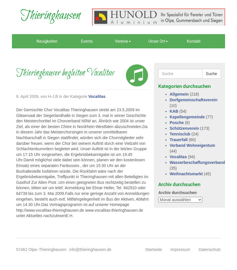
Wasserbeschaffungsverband (197, 162)
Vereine (123, 41)
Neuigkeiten (46, 41)
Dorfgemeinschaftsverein (193, 100)
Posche (177, 122)
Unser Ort (158, 41)
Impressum (180, 249)
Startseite (153, 249)
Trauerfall (179, 139)
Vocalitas (96, 96)
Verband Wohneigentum (192, 145)
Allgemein (179, 94)
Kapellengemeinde (187, 117)
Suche (211, 73)
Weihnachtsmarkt (186, 174)
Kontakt (193, 41)
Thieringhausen (50, 16)
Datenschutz (210, 249)
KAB (174, 111)
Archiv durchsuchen (177, 192)
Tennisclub (180, 134)
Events (87, 41)
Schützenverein (184, 128)
